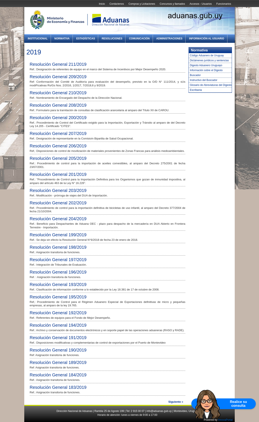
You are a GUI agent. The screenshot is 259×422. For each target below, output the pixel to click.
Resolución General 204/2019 (58, 218)
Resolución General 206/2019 (58, 146)
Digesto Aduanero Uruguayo (206, 65)
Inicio (102, 3)
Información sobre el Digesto (206, 70)
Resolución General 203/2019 (58, 190)
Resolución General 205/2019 (58, 158)
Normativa (62, 38)
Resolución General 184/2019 (58, 375)
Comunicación (139, 38)
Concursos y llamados (172, 3)
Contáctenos (117, 3)
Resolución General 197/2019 (58, 259)
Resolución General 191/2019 (58, 337)
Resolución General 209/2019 (58, 76)
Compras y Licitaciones (141, 3)
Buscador (195, 75)
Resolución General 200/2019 (58, 117)
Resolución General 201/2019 (58, 174)
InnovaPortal (225, 419)
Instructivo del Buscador (203, 80)
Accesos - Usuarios (201, 3)
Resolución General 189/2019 (58, 362)
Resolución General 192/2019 (58, 312)
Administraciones (169, 38)
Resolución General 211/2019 (58, 64)
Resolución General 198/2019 (58, 247)
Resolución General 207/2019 (58, 133)
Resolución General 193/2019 (58, 284)
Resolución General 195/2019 (58, 297)
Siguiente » (175, 401)
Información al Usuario (206, 38)
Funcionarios (223, 3)
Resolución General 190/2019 (58, 350)
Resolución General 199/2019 (58, 234)
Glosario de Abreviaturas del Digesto (211, 85)
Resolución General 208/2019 (58, 105)
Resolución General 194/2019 (58, 325)
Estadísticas (85, 38)
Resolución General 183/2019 (58, 387)
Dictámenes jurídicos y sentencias (209, 60)
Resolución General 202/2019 (58, 203)
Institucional (38, 38)
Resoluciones (112, 38)
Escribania (196, 89)
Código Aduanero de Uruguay (207, 55)
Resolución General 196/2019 (58, 272)
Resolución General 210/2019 (58, 92)
